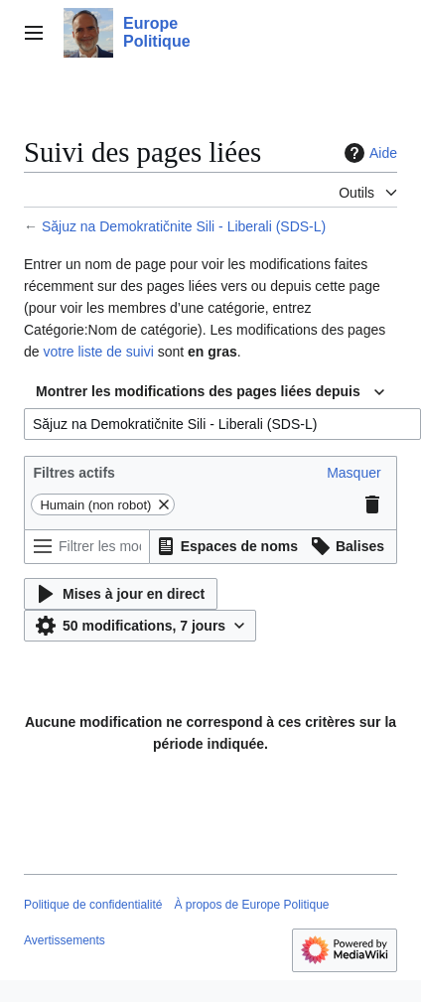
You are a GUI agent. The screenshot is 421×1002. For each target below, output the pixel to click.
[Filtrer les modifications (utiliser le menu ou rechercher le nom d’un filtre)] (87, 546)
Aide (368, 153)
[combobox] (210, 392)
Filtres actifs (73, 473)
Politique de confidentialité (93, 905)
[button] (353, 473)
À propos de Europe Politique (251, 905)
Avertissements (64, 940)
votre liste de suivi (98, 351)
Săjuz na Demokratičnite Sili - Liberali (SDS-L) (184, 226)
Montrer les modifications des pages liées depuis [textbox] (198, 391)
